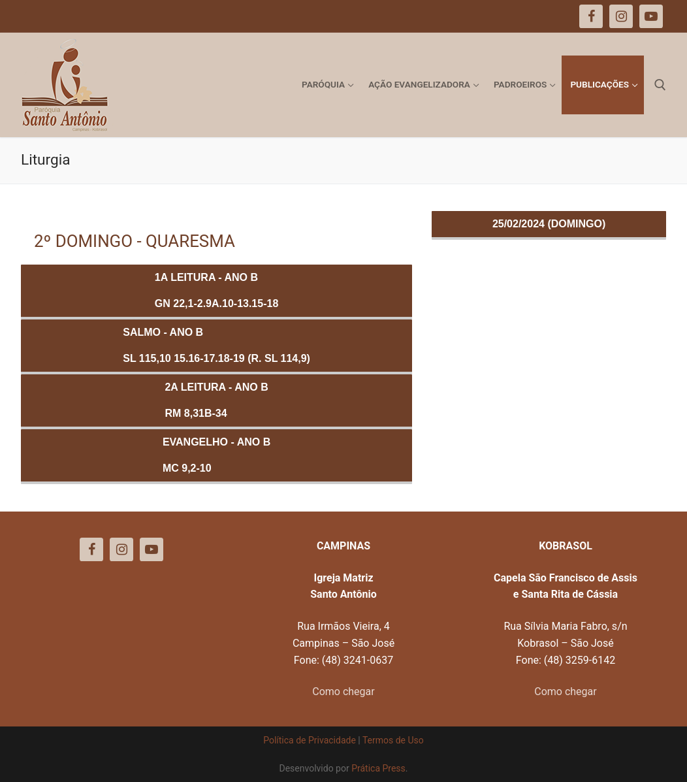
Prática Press (378, 768)
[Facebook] (91, 549)
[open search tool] (660, 85)
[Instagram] (121, 549)
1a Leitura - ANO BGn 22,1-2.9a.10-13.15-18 (216, 290)
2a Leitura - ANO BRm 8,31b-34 (216, 400)
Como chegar (343, 691)
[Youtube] (151, 549)
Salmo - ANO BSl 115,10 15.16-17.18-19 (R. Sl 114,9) (216, 345)
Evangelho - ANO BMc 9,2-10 (216, 455)
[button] (659, 18)
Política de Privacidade (309, 740)
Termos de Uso (393, 740)
